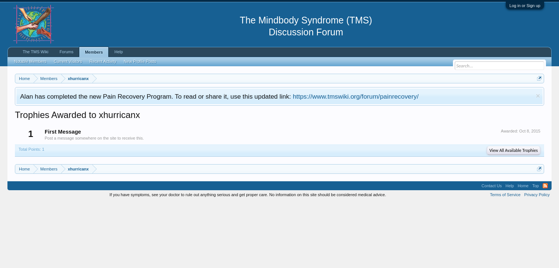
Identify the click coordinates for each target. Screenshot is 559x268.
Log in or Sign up (525, 5)
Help (118, 52)
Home (523, 186)
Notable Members (30, 61)
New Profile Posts (140, 61)
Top (535, 186)
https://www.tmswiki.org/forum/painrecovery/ (356, 96)
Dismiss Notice (538, 96)
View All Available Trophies (513, 150)
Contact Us (492, 186)
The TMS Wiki (35, 52)
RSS (545, 185)
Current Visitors (68, 61)
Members (94, 52)
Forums (66, 52)
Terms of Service (505, 194)
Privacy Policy (537, 194)
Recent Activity (102, 61)
